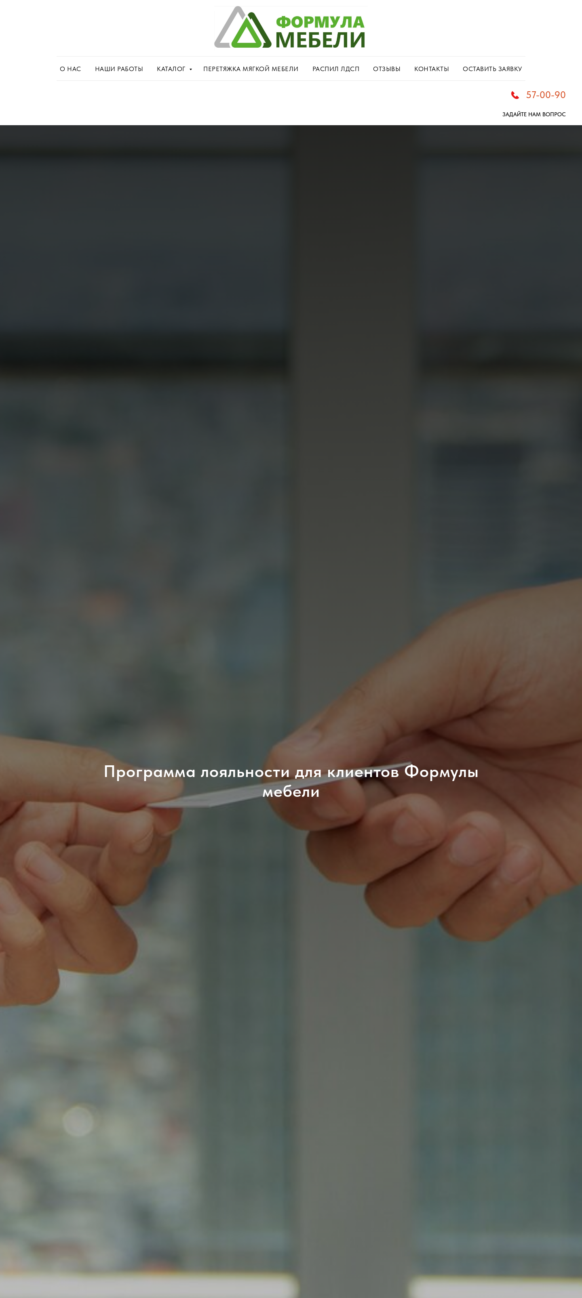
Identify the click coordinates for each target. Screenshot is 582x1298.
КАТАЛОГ (172, 69)
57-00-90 (546, 95)
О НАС (70, 69)
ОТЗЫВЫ (387, 69)
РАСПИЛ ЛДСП (336, 69)
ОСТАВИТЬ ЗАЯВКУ (492, 69)
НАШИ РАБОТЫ (119, 69)
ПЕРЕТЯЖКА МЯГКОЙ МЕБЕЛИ (251, 69)
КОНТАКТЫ (431, 69)
